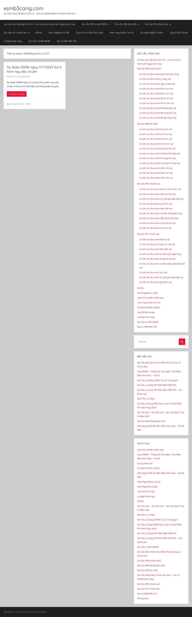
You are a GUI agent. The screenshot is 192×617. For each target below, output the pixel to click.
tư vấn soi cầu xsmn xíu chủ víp (155, 228)
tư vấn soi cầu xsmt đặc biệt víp (155, 249)
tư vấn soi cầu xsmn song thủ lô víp (157, 223)
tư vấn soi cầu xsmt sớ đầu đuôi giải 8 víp (160, 254)
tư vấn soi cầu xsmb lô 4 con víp (155, 129)
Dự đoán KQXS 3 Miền (151, 32)
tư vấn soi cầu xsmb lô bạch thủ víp (157, 148)
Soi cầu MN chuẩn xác (158, 24)
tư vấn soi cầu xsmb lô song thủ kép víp (159, 163)
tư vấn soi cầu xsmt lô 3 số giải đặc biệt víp (161, 277)
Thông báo (142, 598)
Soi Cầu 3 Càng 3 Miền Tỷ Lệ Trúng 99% (157, 380)
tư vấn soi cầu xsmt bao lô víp (154, 239)
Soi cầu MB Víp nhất (127, 24)
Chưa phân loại (145, 463)
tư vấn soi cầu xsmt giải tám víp (155, 282)
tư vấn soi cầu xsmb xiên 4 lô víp (155, 177)
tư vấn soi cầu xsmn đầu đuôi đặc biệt (158, 218)
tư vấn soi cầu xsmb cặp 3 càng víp (157, 83)
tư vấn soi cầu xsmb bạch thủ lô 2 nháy (159, 74)
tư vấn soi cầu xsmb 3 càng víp (155, 79)
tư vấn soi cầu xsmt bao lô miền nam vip (160, 189)
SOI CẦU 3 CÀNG (146, 398)
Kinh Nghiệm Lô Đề (59, 32)
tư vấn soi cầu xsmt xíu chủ (153, 272)
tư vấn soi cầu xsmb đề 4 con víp (156, 88)
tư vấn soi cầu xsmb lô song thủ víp (157, 158)
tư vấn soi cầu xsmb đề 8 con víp (156, 98)
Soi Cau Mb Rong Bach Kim (151, 421)
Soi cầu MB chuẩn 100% (95, 24)
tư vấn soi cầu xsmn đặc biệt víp (155, 208)
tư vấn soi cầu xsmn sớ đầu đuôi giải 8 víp (160, 213)
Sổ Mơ (38, 32)
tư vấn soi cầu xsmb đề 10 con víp (156, 103)
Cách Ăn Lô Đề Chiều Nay (89, 32)
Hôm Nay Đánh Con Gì (122, 32)
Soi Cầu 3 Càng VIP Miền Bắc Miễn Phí (156, 385)
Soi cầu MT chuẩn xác (17, 32)
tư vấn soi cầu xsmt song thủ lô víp (157, 258)
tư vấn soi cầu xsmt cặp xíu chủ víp (157, 244)
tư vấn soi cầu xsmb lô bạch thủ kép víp (159, 153)
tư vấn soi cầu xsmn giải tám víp (155, 203)
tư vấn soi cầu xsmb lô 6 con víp (155, 134)
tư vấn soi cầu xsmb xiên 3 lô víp (155, 172)
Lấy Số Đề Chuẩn (179, 32)
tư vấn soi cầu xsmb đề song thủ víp (157, 113)
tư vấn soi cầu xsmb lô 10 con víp (156, 143)
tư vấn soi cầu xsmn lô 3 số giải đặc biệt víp (161, 198)
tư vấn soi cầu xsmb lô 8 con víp (155, 139)
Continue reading (17, 94)
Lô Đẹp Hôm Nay (13, 41)
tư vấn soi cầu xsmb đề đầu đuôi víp (157, 117)
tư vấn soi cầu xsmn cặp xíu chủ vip (157, 194)
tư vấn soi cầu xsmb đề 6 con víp (156, 93)
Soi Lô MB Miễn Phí (67, 41)
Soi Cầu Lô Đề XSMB (39, 41)
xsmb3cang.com (23, 8)
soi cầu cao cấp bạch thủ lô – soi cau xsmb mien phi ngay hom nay (39, 24)
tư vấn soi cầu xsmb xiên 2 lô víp (155, 168)
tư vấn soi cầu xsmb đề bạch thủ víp (157, 108)
